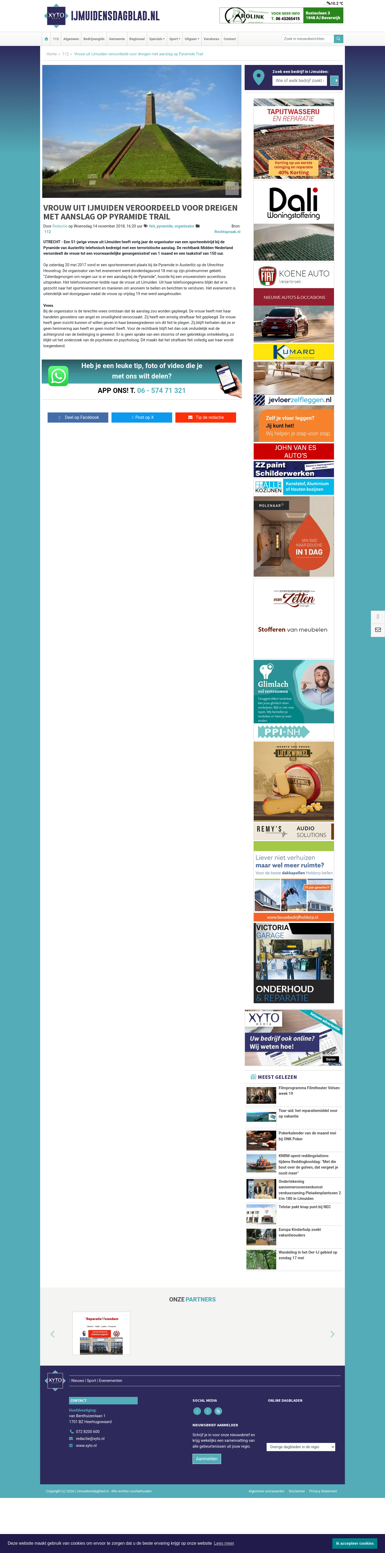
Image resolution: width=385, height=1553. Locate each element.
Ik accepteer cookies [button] (355, 1543)
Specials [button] (155, 39)
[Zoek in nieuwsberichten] (308, 39)
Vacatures (211, 39)
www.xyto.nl (86, 1446)
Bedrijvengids (94, 39)
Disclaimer (297, 1492)
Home (52, 54)
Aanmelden (207, 1459)
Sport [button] (173, 39)
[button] (46, 1347)
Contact (230, 39)
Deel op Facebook (78, 417)
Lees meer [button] (224, 1543)
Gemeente (117, 39)
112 (56, 39)
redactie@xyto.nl (90, 1440)
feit (152, 226)
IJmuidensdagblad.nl (115, 16)
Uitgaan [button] (191, 39)
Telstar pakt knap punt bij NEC (305, 1207)
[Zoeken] (339, 39)
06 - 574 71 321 (161, 391)
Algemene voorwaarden (266, 1492)
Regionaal (137, 39)
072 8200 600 (87, 1433)
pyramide (165, 226)
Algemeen (71, 39)
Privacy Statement (323, 1492)
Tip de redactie (206, 417)
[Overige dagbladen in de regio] (301, 1421)
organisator (184, 226)
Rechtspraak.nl (227, 232)
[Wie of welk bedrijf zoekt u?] (299, 81)
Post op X (142, 417)
